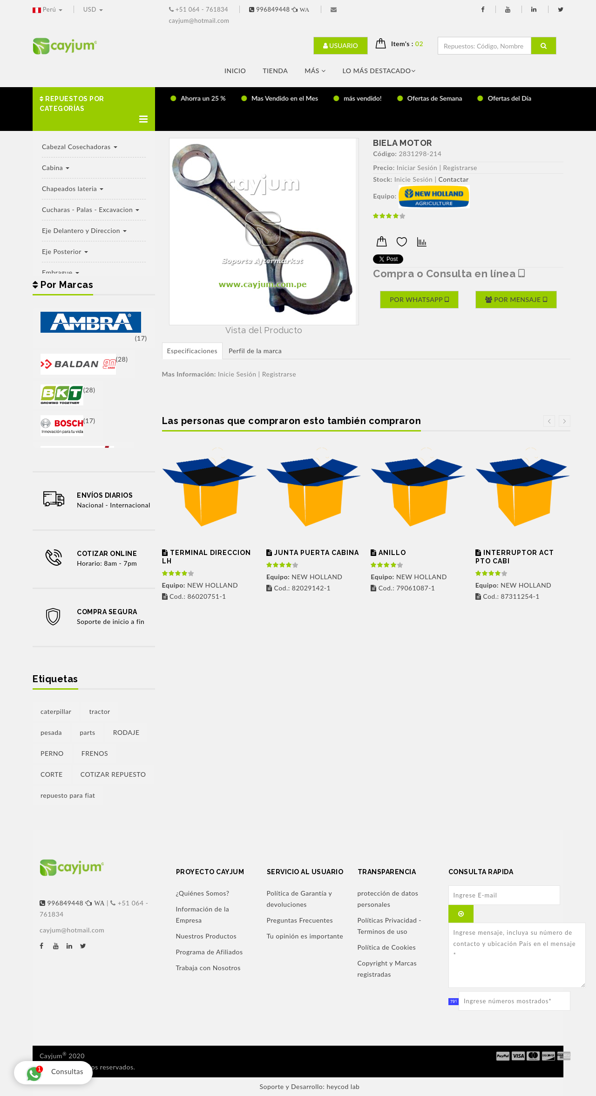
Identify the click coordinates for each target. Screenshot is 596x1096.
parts (87, 732)
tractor (99, 711)
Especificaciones (192, 351)
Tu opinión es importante (305, 936)
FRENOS (94, 753)
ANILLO (388, 552)
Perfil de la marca (255, 351)
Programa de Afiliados (209, 952)
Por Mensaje (516, 299)
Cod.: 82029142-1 (298, 588)
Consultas (52, 1072)
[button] (94, 109)
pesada (51, 732)
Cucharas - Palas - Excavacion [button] (90, 209)
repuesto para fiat (68, 795)
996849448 (280, 9)
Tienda (275, 71)
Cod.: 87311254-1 (507, 596)
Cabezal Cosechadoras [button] (79, 147)
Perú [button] (48, 9)
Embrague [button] (60, 272)
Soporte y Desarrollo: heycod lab (310, 1086)
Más (315, 71)
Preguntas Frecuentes (300, 920)
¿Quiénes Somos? (203, 893)
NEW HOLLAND (200, 585)
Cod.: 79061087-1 (403, 588)
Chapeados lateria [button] (72, 188)
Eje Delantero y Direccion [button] (84, 230)
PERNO (52, 753)
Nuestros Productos (206, 936)
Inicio (235, 71)
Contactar (454, 179)
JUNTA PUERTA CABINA (312, 552)
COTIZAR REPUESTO (113, 774)
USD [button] (93, 9)
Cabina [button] (55, 167)
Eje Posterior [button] (65, 251)
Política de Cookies (387, 947)
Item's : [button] (411, 44)
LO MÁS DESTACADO (379, 71)
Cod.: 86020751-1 (194, 596)
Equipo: (384, 196)
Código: (385, 154)
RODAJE (126, 732)
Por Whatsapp (419, 299)
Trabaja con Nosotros (208, 968)
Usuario (340, 45)
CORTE (52, 774)
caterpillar (56, 711)
